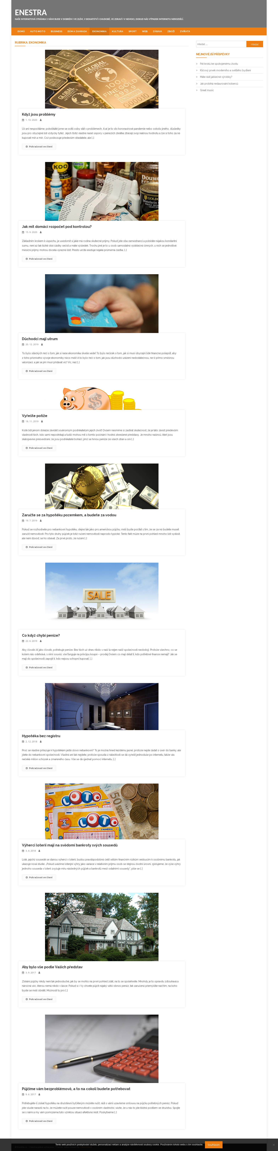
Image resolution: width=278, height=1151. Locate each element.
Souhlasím (214, 1144)
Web (145, 31)
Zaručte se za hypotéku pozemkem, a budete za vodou (69, 515)
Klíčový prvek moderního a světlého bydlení (225, 70)
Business (56, 31)
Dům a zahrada (77, 31)
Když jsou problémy (38, 114)
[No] (273, 1145)
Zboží (171, 31)
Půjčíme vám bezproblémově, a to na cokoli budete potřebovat (76, 1089)
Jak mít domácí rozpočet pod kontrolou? (56, 226)
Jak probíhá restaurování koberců (219, 83)
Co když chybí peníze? (41, 635)
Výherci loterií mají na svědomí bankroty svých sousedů (70, 845)
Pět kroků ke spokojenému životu (219, 63)
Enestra (31, 12)
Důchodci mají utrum (40, 339)
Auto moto (37, 31)
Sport (133, 31)
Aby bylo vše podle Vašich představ (52, 967)
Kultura (117, 31)
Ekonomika (99, 31)
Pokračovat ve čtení (39, 146)
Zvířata (185, 31)
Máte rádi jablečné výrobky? (216, 76)
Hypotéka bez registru (41, 736)
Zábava (157, 31)
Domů (21, 31)
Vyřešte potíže (34, 416)
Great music (207, 90)
